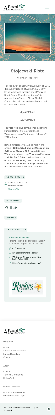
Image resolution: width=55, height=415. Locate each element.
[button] (47, 7)
